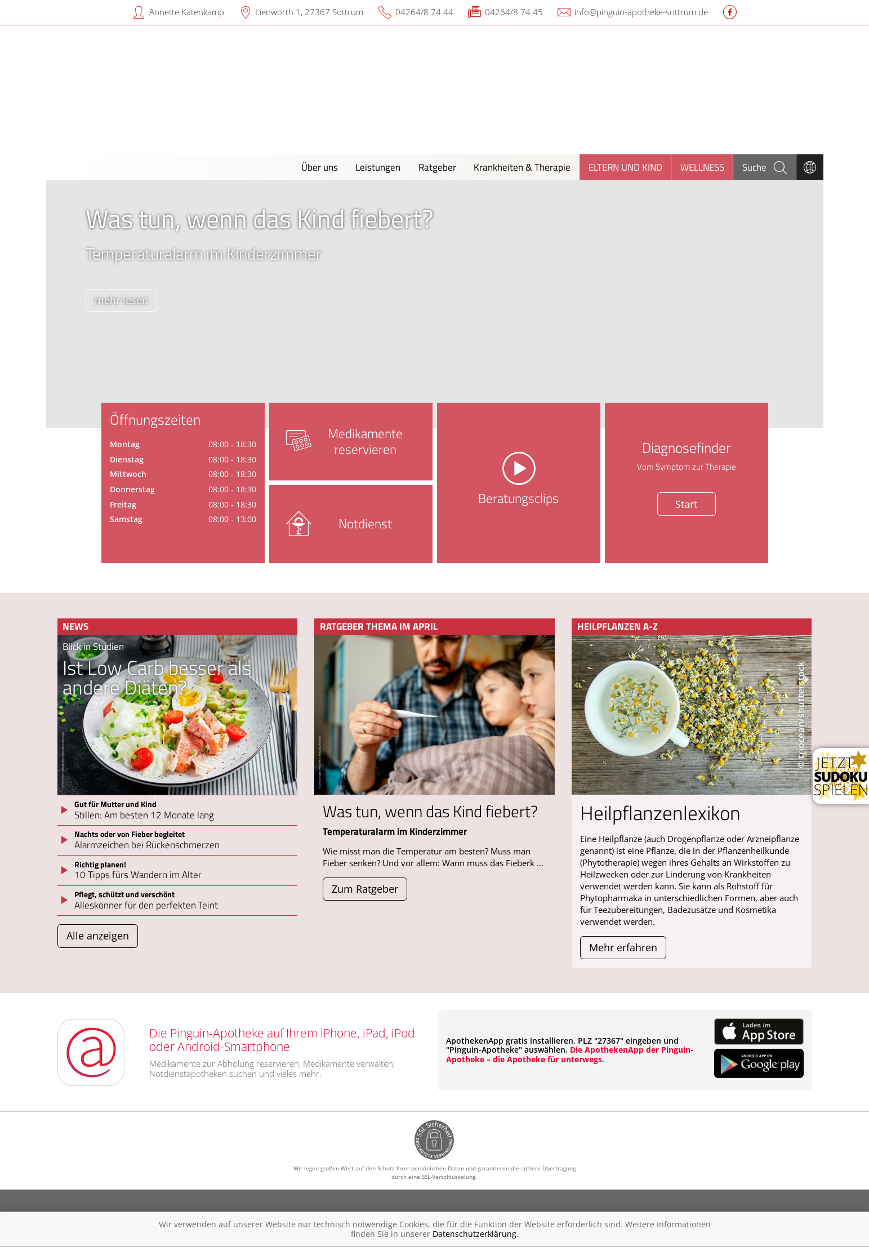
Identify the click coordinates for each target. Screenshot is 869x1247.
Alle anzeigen (97, 935)
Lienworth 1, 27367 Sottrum (309, 11)
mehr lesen (121, 300)
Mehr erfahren (623, 947)
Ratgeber (437, 167)
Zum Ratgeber (365, 889)
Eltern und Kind (625, 167)
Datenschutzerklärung (474, 1233)
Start (686, 504)
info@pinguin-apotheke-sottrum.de (641, 11)
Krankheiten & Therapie (522, 167)
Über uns (319, 167)
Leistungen (377, 167)
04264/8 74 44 (424, 11)
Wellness (702, 167)
